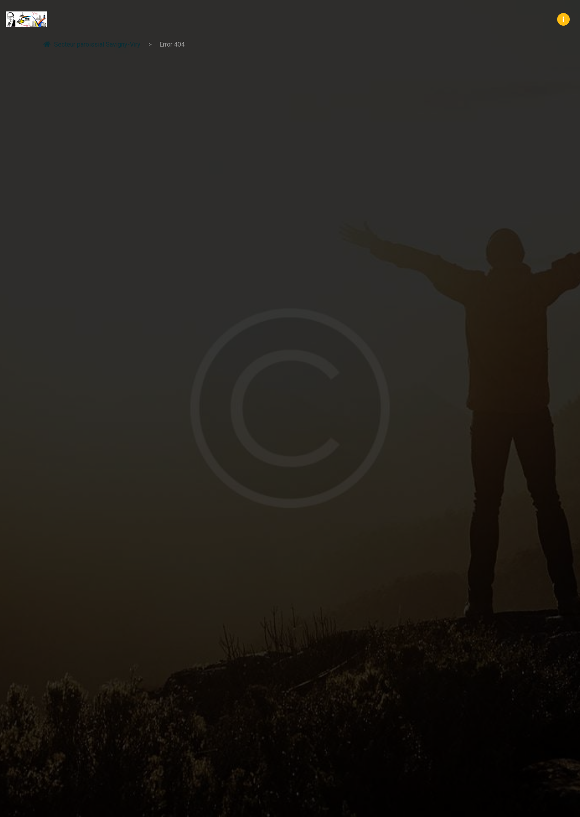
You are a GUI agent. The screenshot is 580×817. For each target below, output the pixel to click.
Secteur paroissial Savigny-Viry (91, 44)
